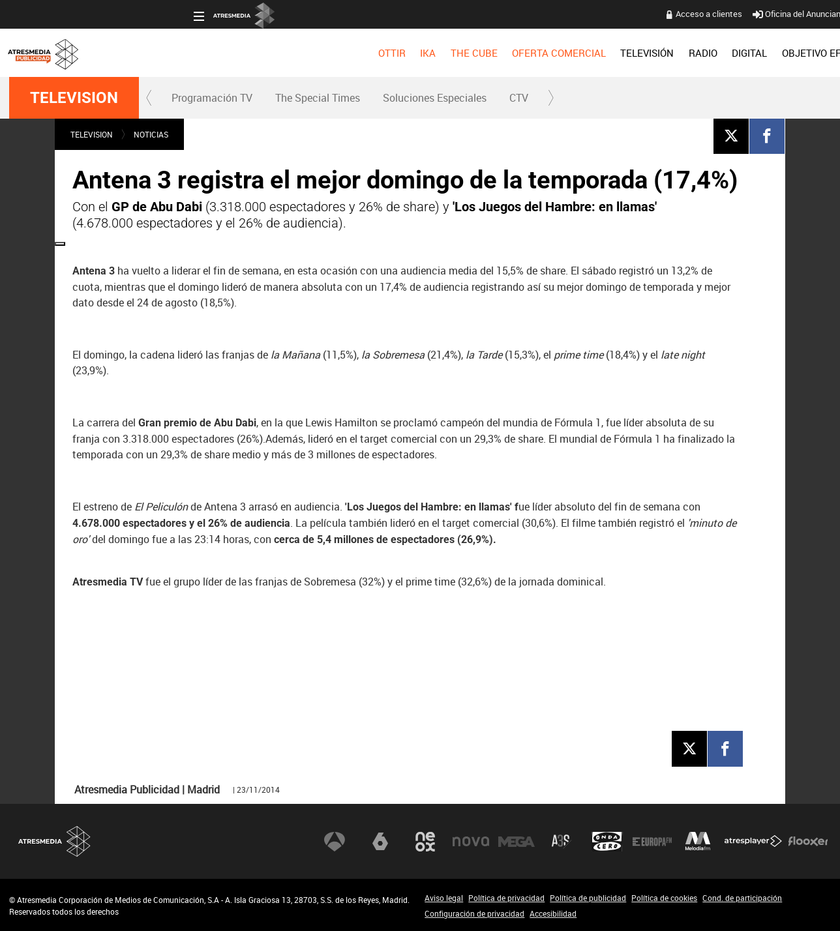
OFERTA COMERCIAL (375, 52)
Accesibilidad (553, 913)
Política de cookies (664, 898)
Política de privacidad (506, 898)
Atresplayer (753, 841)
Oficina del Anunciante (617, 14)
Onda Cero (607, 841)
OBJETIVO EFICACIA (642, 52)
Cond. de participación (742, 898)
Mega (516, 841)
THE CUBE (289, 52)
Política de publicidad (588, 898)
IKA (244, 52)
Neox (425, 841)
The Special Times (317, 98)
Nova (470, 841)
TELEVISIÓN (463, 52)
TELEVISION (74, 98)
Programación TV (212, 98)
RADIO (518, 52)
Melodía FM (697, 841)
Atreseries (561, 841)
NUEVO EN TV (799, 52)
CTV (518, 98)
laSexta (380, 841)
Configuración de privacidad (474, 913)
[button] (149, 98)
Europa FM (652, 841)
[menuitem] (207, 53)
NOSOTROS (727, 52)
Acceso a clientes (525, 14)
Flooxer (808, 841)
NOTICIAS (151, 134)
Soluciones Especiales (435, 98)
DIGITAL (565, 52)
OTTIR (207, 52)
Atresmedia (54, 841)
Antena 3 (334, 841)
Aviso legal (444, 898)
